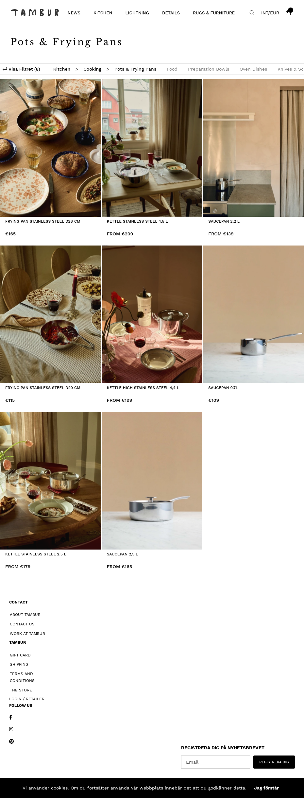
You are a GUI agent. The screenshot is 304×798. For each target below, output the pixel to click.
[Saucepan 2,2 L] (253, 148)
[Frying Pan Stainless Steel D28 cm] (50, 148)
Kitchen (102, 12)
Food (172, 69)
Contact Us (22, 624)
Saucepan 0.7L (223, 387)
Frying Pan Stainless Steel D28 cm (42, 221)
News (74, 12)
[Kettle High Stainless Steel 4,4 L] (152, 314)
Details (171, 12)
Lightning (137, 12)
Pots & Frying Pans (135, 69)
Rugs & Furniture (214, 12)
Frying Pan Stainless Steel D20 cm (42, 387)
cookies (59, 787)
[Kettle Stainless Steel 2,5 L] (50, 481)
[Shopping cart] (288, 13)
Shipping (19, 664)
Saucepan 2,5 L (122, 554)
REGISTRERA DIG (274, 762)
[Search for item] (252, 13)
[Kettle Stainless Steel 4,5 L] (152, 148)
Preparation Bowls (208, 69)
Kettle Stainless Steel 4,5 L (137, 221)
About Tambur (25, 614)
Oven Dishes (253, 69)
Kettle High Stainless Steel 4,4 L (143, 387)
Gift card (20, 655)
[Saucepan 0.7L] (253, 314)
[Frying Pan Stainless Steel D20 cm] (50, 314)
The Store (21, 690)
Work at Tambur (27, 633)
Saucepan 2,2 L (224, 221)
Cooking (92, 69)
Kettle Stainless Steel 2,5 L (35, 554)
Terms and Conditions (22, 677)
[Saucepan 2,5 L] (152, 481)
